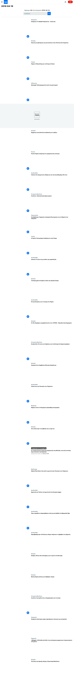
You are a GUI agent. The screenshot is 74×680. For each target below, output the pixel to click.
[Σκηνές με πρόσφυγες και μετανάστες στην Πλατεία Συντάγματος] (52, 50)
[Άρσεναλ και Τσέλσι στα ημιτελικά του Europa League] (52, 500)
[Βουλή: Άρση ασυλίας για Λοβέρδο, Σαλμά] (52, 584)
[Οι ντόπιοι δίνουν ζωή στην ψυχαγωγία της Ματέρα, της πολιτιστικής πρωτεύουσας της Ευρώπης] (52, 458)
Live (70, 2)
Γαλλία (33, 62)
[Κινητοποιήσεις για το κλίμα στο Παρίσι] (52, 309)
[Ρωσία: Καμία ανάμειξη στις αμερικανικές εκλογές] (52, 161)
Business (33, 405)
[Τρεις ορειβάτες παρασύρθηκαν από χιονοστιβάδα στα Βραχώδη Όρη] (52, 521)
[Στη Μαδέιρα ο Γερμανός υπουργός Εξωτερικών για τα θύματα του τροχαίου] (52, 225)
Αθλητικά (34, 83)
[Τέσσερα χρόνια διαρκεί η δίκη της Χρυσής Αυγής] (52, 288)
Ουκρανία (34, 19)
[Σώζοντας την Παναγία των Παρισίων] (52, 394)
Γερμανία (33, 638)
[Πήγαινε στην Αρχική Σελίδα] (6, 2)
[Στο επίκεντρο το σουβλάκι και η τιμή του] (52, 436)
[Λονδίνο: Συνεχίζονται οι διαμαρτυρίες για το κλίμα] (52, 606)
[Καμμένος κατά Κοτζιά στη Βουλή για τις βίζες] (52, 140)
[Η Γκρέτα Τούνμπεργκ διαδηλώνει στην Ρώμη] (52, 246)
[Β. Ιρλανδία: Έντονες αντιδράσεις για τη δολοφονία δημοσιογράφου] (52, 352)
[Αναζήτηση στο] (37, 13)
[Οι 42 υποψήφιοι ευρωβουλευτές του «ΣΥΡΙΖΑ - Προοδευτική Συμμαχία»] (52, 331)
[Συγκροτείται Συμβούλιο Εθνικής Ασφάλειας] (52, 373)
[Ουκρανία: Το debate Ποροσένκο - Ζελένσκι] (52, 29)
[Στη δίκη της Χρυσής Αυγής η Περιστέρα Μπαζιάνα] (52, 669)
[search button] (49, 13)
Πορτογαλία (34, 215)
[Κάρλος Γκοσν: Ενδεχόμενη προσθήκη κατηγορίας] (52, 415)
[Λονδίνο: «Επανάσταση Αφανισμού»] (52, 204)
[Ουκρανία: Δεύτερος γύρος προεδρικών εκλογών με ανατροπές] (52, 627)
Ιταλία (33, 236)
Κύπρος (33, 553)
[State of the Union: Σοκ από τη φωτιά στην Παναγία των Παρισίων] (52, 479)
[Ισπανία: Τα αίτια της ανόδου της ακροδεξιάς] (52, 267)
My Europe (34, 469)
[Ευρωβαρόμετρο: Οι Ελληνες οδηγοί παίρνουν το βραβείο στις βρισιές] (52, 542)
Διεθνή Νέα (34, 173)
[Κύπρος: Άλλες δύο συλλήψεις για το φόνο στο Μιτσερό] (52, 563)
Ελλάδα (33, 40)
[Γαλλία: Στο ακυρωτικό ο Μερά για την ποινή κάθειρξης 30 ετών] (52, 183)
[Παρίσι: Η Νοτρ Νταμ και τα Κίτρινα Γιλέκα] (52, 72)
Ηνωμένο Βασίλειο (36, 194)
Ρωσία (33, 151)
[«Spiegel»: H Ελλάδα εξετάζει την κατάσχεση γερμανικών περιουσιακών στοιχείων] (52, 648)
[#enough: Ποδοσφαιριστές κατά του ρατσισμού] (52, 93)
